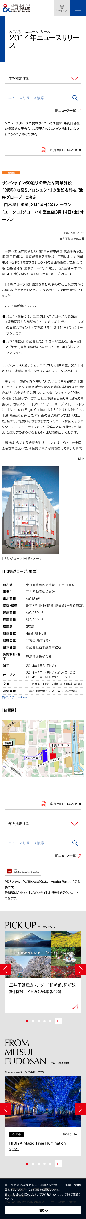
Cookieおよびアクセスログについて (46, 1194)
